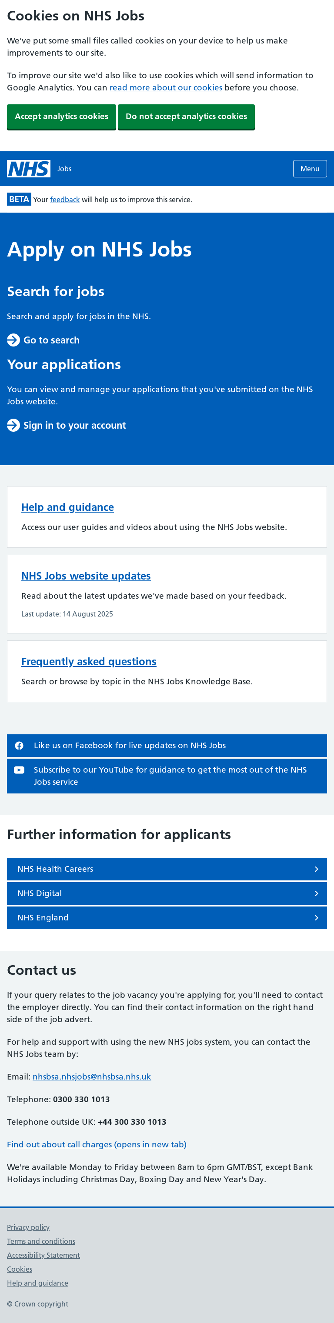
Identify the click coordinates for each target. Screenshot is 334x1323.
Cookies (19, 1269)
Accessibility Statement (43, 1255)
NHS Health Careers (169, 869)
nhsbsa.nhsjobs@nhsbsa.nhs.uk (92, 1077)
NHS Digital (169, 893)
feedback (65, 199)
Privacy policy (28, 1227)
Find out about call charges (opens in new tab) (97, 1145)
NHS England (169, 918)
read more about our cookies (166, 88)
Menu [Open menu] (310, 168)
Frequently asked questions (89, 661)
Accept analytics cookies (61, 116)
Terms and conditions (41, 1241)
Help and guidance (67, 507)
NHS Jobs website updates (86, 576)
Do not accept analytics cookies (186, 116)
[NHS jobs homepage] (39, 168)
